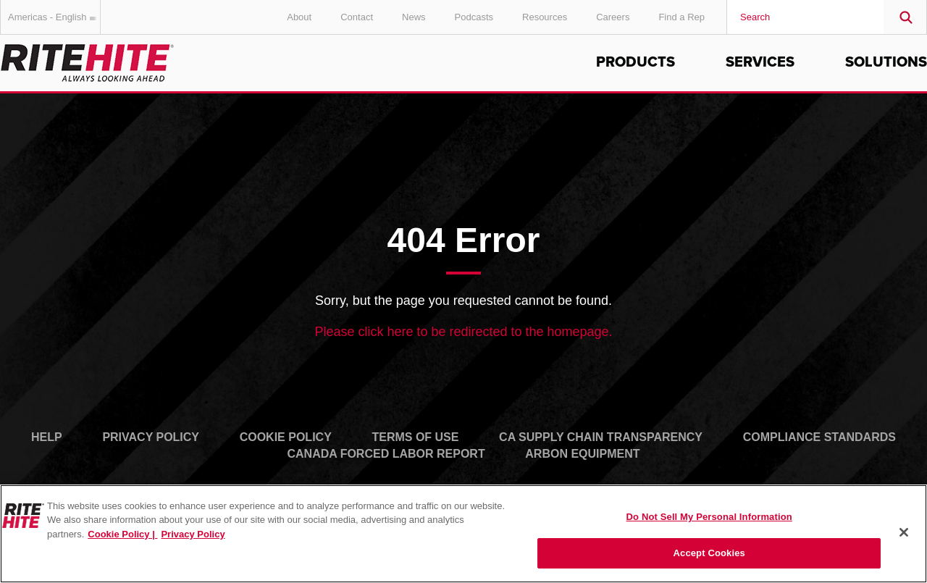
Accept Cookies (709, 553)
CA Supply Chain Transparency (600, 437)
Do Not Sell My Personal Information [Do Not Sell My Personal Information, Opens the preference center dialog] (709, 516)
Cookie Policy (286, 437)
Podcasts (474, 17)
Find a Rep (681, 17)
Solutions (886, 62)
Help (46, 437)
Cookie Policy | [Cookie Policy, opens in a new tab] (122, 534)
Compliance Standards (819, 437)
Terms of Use (415, 437)
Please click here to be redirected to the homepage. (463, 331)
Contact (356, 17)
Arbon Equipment (582, 454)
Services (760, 62)
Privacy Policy (150, 437)
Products (635, 62)
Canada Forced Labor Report (386, 454)
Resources (544, 17)
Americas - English (54, 17)
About (299, 17)
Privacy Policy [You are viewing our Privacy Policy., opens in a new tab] (193, 534)
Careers (612, 17)
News (414, 17)
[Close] (904, 532)
